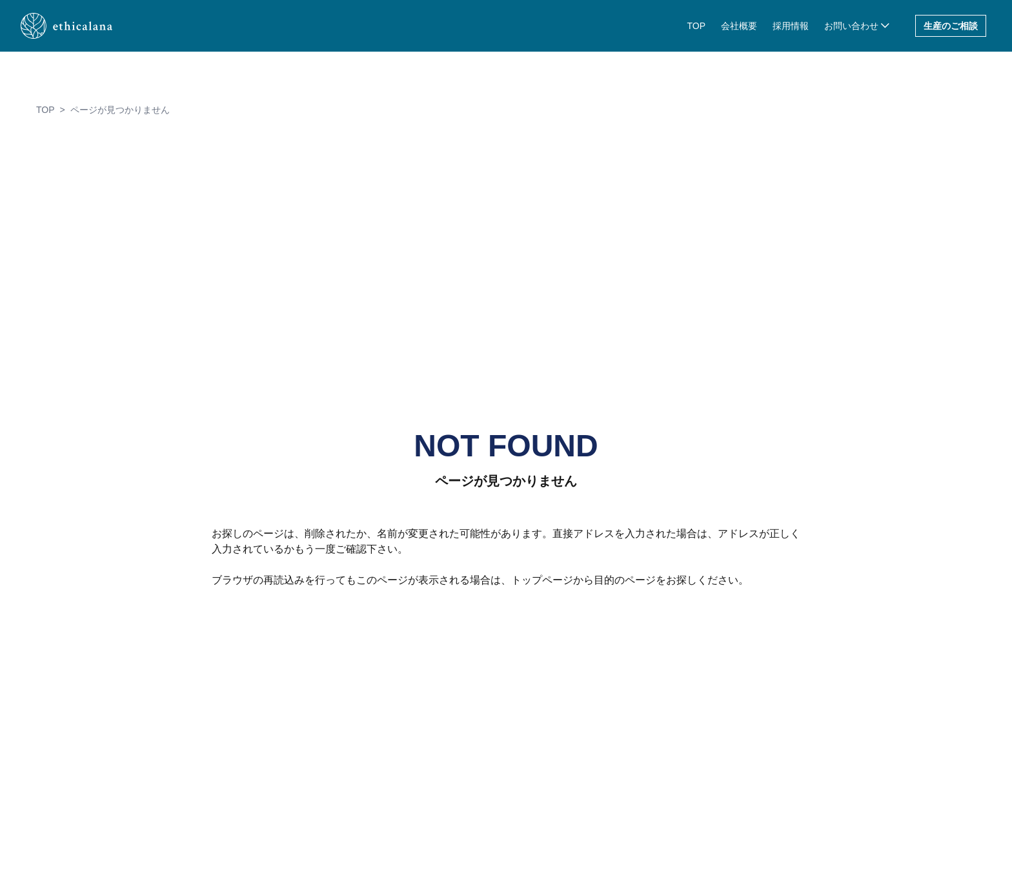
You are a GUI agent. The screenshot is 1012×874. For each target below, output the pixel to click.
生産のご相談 (951, 26)
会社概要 (739, 26)
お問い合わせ (851, 26)
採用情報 (791, 26)
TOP (696, 26)
